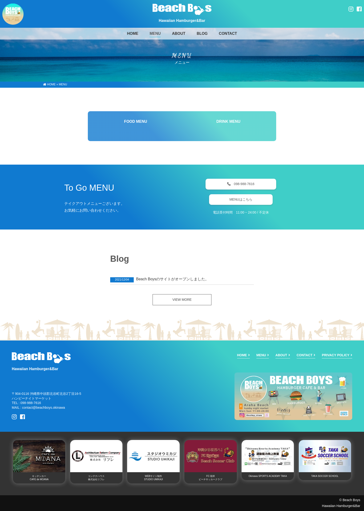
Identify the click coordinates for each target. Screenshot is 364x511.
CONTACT (228, 34)
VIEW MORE (182, 299)
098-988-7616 (240, 184)
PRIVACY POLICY (335, 355)
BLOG (202, 34)
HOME (49, 84)
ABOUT (178, 34)
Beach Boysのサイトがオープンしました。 (172, 279)
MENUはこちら (240, 199)
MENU (155, 34)
